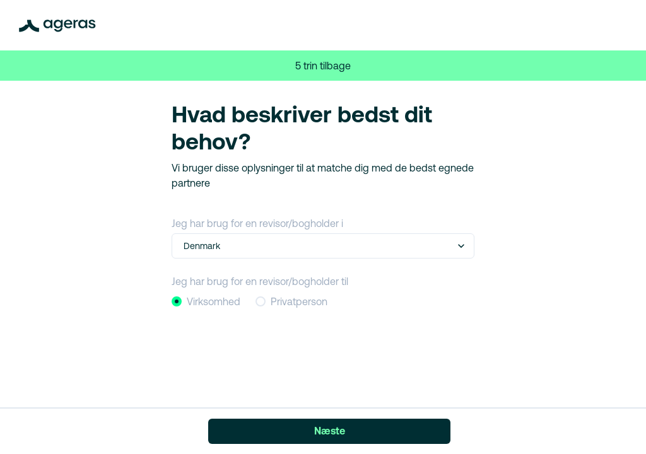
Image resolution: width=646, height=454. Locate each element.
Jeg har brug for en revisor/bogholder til (260, 281)
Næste (329, 430)
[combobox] (185, 246)
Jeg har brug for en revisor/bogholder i (257, 223)
